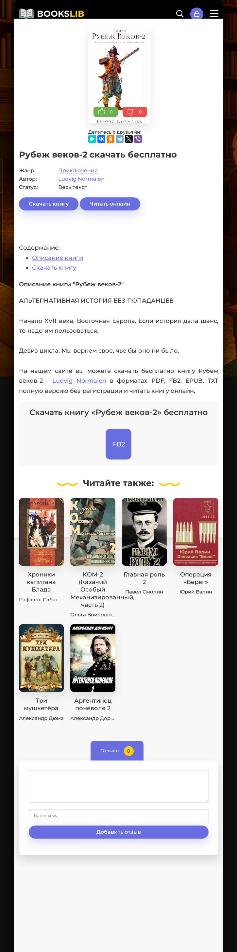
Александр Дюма (41, 718)
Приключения (78, 170)
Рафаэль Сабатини (43, 599)
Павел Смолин (144, 592)
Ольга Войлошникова (98, 614)
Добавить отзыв (118, 832)
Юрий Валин (195, 592)
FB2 (118, 444)
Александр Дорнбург (98, 718)
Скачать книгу (49, 204)
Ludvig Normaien (81, 179)
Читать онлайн (110, 204)
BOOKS (60, 13)
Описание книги (57, 257)
